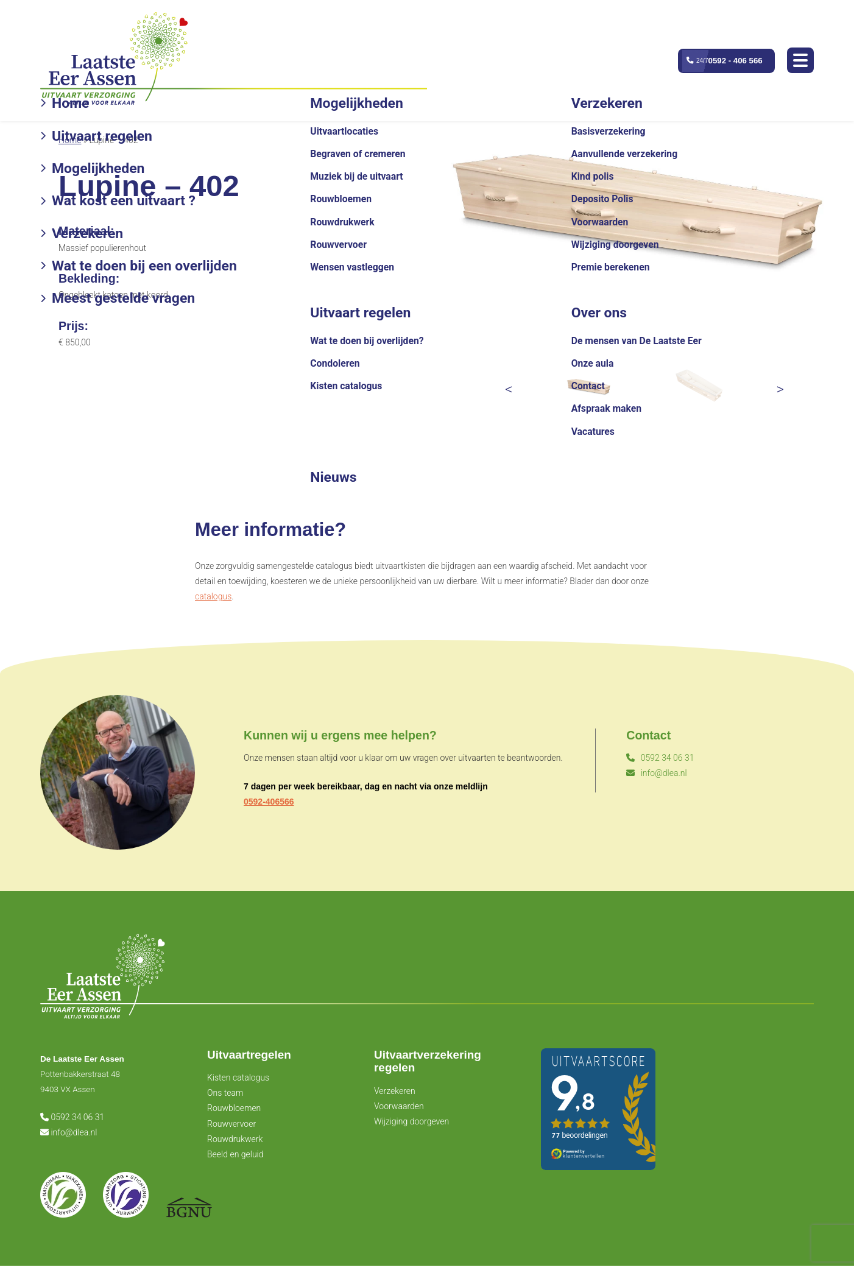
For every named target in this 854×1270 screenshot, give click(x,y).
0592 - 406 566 (734, 61)
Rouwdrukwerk (235, 1143)
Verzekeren (394, 1095)
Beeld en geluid (235, 1158)
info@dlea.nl (656, 773)
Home (69, 140)
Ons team (225, 1096)
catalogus (213, 596)
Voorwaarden (399, 1110)
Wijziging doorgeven (411, 1126)
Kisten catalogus (238, 1081)
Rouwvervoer (231, 1127)
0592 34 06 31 (660, 758)
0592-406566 (269, 801)
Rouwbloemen (234, 1112)
